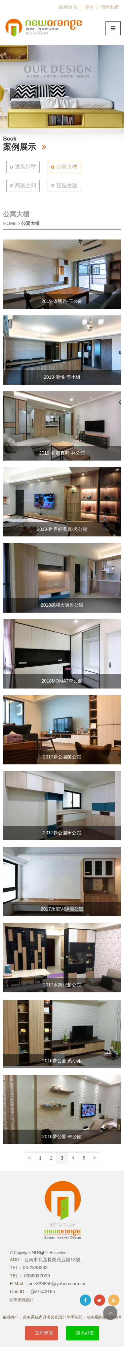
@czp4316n (42, 1291)
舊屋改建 (66, 185)
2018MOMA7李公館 (61, 681)
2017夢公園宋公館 (62, 832)
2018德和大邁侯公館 (62, 605)
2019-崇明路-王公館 (61, 301)
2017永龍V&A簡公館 (62, 909)
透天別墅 (25, 167)
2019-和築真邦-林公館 (62, 453)
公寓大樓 (66, 167)
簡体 (89, 7)
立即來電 (44, 1332)
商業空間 (25, 185)
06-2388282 (35, 1267)
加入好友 (85, 1332)
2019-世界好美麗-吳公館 (62, 529)
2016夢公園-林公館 (62, 1136)
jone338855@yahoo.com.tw (56, 1283)
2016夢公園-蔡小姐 (62, 1060)
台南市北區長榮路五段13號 (52, 1259)
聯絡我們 (110, 7)
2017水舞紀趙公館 (62, 984)
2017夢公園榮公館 (62, 756)
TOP (110, 1313)
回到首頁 (68, 7)
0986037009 (36, 1275)
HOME (10, 223)
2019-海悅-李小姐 (62, 377)
